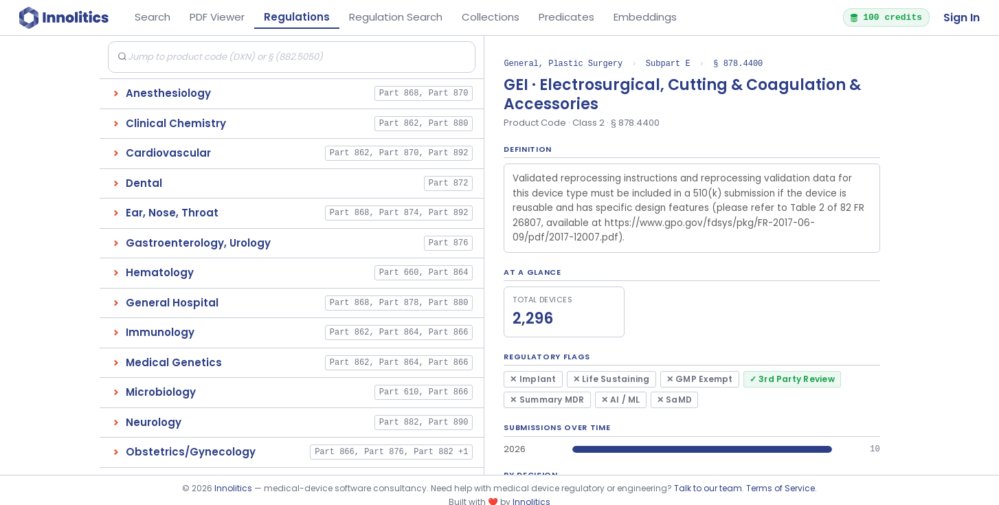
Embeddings (645, 17)
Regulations (297, 17)
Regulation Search (395, 17)
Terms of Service (780, 488)
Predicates (566, 17)
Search (152, 17)
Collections (490, 17)
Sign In (961, 17)
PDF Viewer (217, 17)
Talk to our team (708, 488)
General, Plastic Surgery (563, 63)
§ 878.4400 (738, 63)
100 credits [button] (885, 17)
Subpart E (668, 63)
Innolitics (233, 488)
